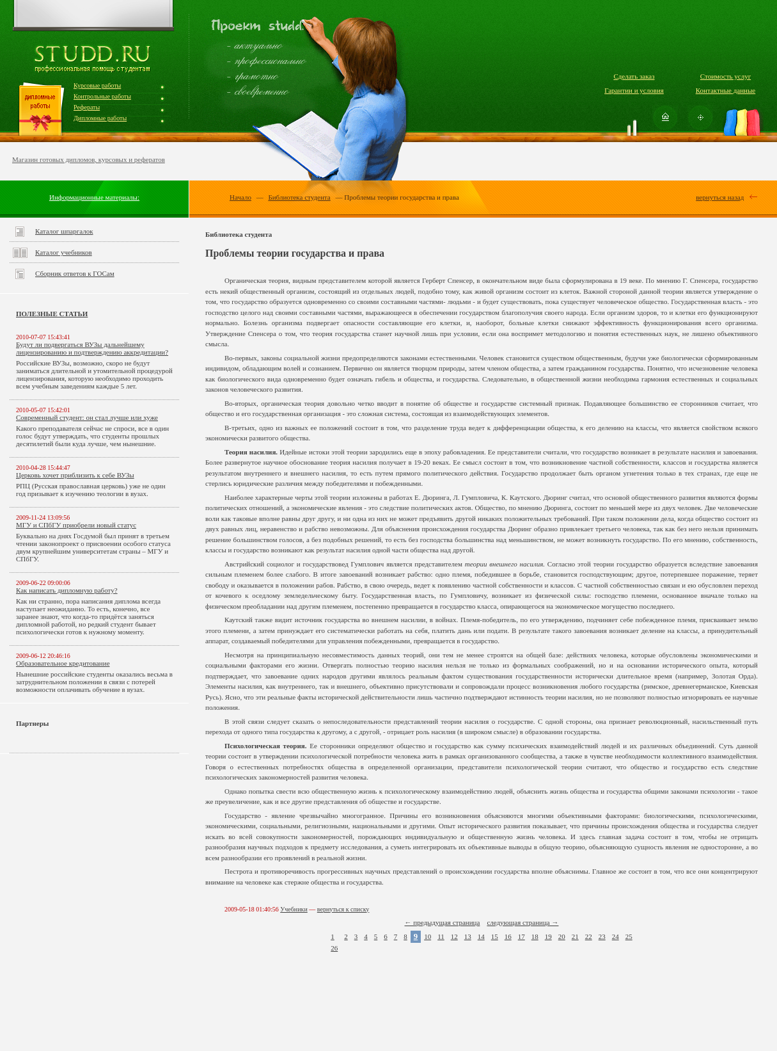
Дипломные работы (100, 118)
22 (588, 936)
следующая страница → (522, 922)
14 (481, 936)
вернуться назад (720, 197)
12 (454, 936)
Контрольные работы (102, 96)
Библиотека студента (299, 197)
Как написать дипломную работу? (67, 590)
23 (602, 936)
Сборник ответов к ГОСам (74, 273)
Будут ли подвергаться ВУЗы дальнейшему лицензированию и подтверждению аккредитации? (92, 348)
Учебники (294, 909)
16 (508, 936)
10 (427, 936)
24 (615, 936)
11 (440, 936)
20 (561, 936)
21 (575, 936)
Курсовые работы (97, 85)
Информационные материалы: (94, 197)
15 (494, 936)
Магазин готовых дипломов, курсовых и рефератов (88, 159)
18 (534, 936)
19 (548, 936)
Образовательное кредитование (63, 663)
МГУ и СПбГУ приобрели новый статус (76, 525)
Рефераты (87, 107)
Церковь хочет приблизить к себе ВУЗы (75, 475)
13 (467, 936)
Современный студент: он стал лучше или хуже (87, 417)
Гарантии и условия (634, 90)
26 (334, 948)
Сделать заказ (633, 76)
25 (628, 936)
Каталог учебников (63, 252)
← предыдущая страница (442, 922)
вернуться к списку (343, 909)
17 (521, 936)
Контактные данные (725, 90)
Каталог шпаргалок (64, 231)
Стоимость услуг (725, 76)
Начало (240, 197)
